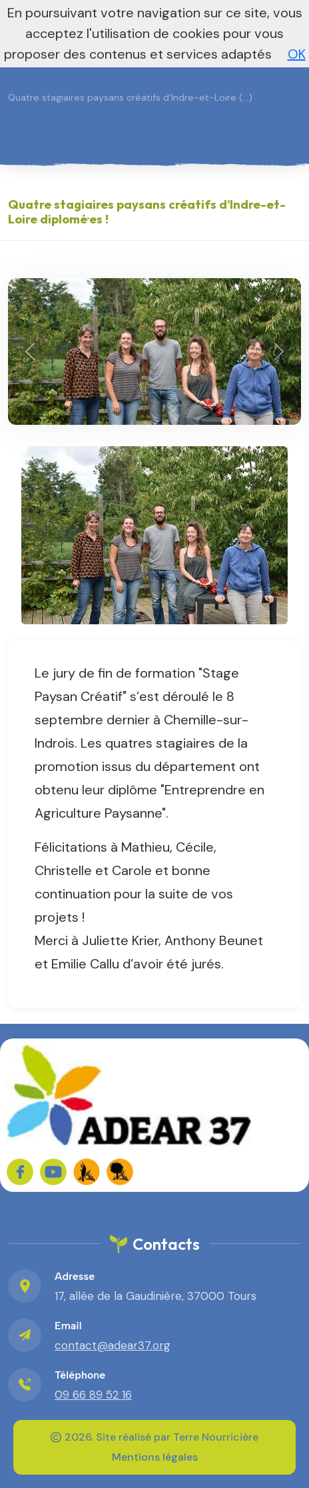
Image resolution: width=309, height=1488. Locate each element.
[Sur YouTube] (53, 1172)
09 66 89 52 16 (93, 1394)
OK (297, 54)
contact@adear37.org (112, 1345)
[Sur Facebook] (20, 1172)
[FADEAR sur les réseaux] (86, 1172)
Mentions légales (155, 1457)
